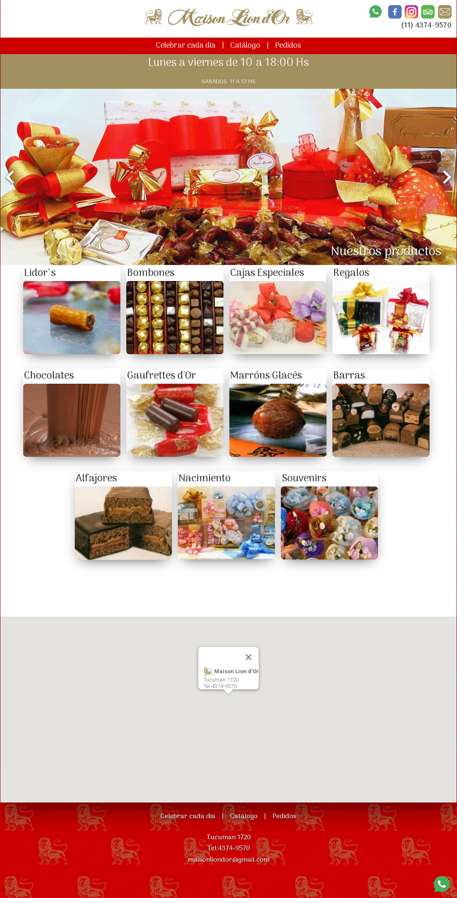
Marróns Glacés (266, 376)
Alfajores (96, 478)
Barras (349, 376)
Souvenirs (304, 478)
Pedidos (288, 46)
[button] (228, 702)
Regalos (351, 273)
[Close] (249, 657)
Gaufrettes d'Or (161, 376)
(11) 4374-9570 (426, 25)
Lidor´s (40, 273)
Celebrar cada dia (185, 46)
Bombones (150, 273)
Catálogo (245, 46)
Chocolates (49, 376)
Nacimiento (205, 478)
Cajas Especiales (267, 273)
